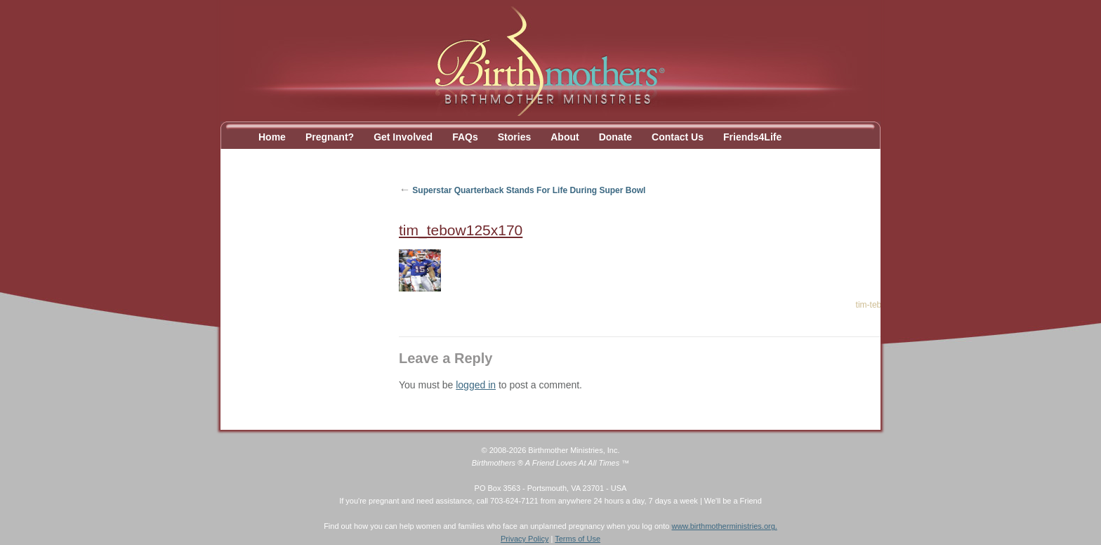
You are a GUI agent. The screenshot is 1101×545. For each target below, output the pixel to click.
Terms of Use (577, 538)
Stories (514, 137)
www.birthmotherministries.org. (724, 526)
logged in (476, 384)
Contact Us (678, 137)
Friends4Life (752, 137)
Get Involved (403, 137)
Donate (615, 137)
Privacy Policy (524, 538)
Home (272, 137)
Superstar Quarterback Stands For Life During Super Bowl (522, 190)
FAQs (465, 137)
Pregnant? (329, 137)
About (564, 137)
